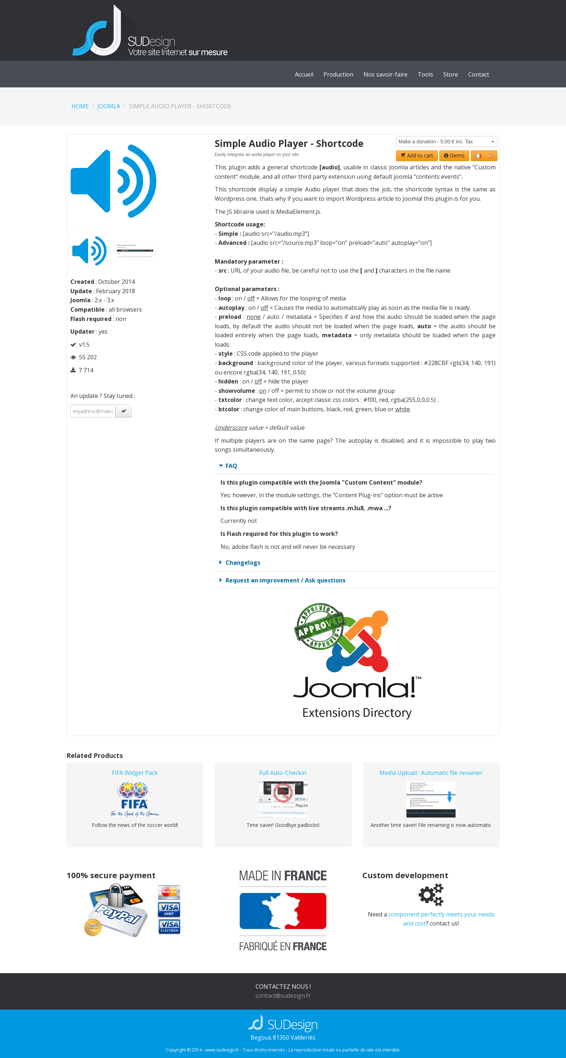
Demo (454, 155)
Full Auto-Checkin (282, 773)
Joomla (108, 106)
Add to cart (417, 155)
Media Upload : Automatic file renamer (431, 773)
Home (80, 106)
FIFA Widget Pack (135, 773)
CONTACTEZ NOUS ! (283, 986)
